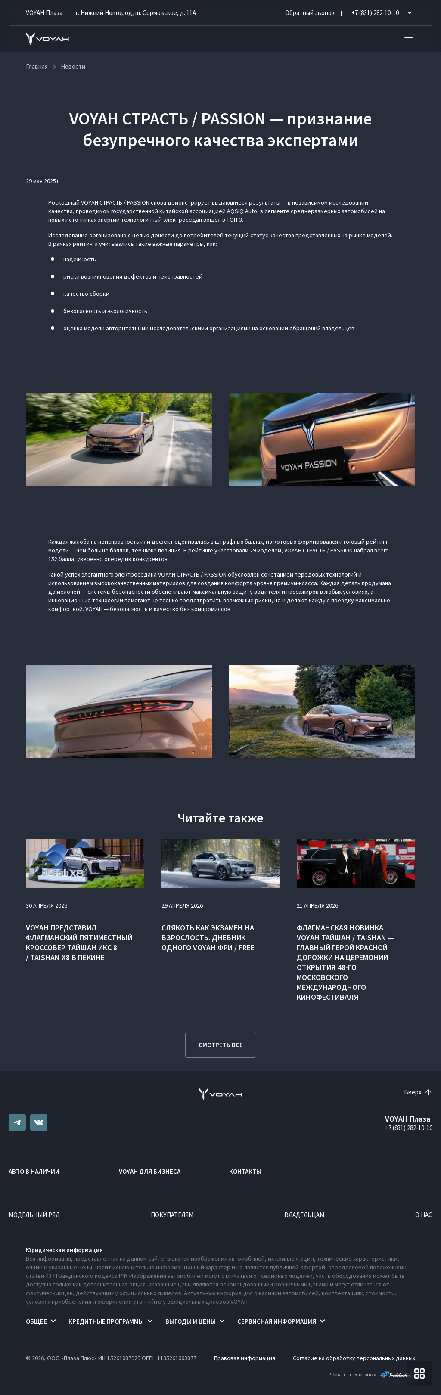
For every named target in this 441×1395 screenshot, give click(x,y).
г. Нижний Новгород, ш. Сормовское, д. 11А (136, 13)
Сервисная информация (276, 1321)
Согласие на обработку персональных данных (354, 1358)
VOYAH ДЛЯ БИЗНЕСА (149, 1171)
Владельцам (304, 1215)
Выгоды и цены (190, 1321)
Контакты (245, 1171)
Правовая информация (244, 1358)
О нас (423, 1215)
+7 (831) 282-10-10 (408, 1128)
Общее (36, 1321)
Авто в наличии (34, 1171)
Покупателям (172, 1215)
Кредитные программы (106, 1321)
